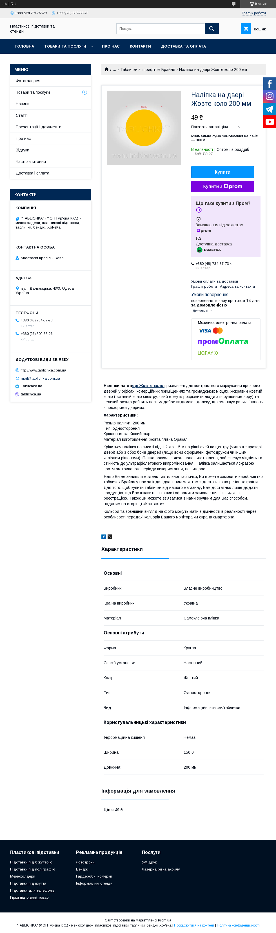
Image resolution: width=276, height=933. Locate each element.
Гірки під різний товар (29, 897)
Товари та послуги (65, 46)
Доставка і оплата (32, 173)
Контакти (140, 46)
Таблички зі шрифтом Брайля (147, 69)
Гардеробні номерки (94, 876)
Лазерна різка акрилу (161, 869)
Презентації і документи (38, 127)
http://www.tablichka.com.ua (43, 370)
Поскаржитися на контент (194, 925)
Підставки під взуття (28, 883)
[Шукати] (212, 28)
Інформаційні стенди (94, 883)
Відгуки (22, 150)
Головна (24, 46)
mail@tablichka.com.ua (40, 378)
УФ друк (149, 862)
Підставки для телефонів (32, 890)
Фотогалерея (28, 81)
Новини (23, 104)
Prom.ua (164, 920)
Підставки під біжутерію (31, 862)
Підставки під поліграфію (32, 869)
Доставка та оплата (183, 46)
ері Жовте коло (148, 385)
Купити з (222, 186)
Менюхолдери (22, 876)
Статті (22, 115)
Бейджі (82, 869)
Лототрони (85, 862)
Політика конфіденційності (238, 925)
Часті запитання (31, 161)
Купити (223, 172)
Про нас (111, 46)
